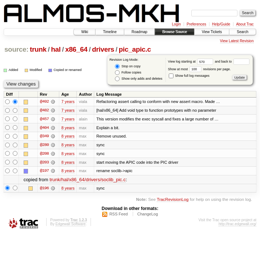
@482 (44, 110)
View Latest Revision (237, 41)
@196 (44, 189)
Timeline (109, 32)
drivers (103, 49)
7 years (68, 101)
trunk (38, 49)
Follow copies (128, 72)
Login (176, 24)
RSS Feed (118, 215)
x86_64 (76, 49)
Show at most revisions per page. (199, 69)
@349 (44, 136)
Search (242, 32)
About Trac (244, 24)
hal (55, 49)
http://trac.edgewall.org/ (237, 225)
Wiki (84, 32)
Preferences (196, 24)
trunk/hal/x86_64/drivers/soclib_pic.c (87, 180)
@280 (44, 145)
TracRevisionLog (172, 200)
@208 (44, 154)
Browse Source (174, 32)
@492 (44, 101)
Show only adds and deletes (138, 78)
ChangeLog (147, 215)
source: (16, 49)
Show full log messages (189, 76)
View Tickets (212, 32)
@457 (44, 119)
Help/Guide (221, 24)
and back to (232, 61)
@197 (44, 171)
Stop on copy (127, 66)
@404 (44, 128)
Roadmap (139, 32)
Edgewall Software (70, 225)
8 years (68, 128)
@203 (44, 163)
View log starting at (191, 61)
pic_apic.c (135, 49)
